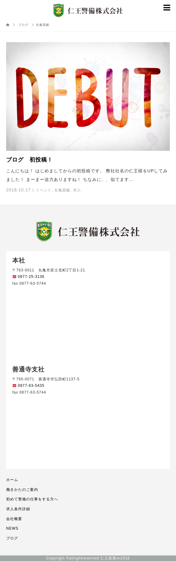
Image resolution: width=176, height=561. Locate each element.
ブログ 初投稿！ (29, 160)
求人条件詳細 (18, 509)
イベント (44, 190)
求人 (77, 190)
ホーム (12, 480)
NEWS (12, 528)
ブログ (12, 538)
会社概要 (14, 519)
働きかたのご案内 (22, 489)
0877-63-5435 (29, 385)
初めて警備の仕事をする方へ (32, 499)
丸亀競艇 (62, 190)
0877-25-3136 (29, 276)
